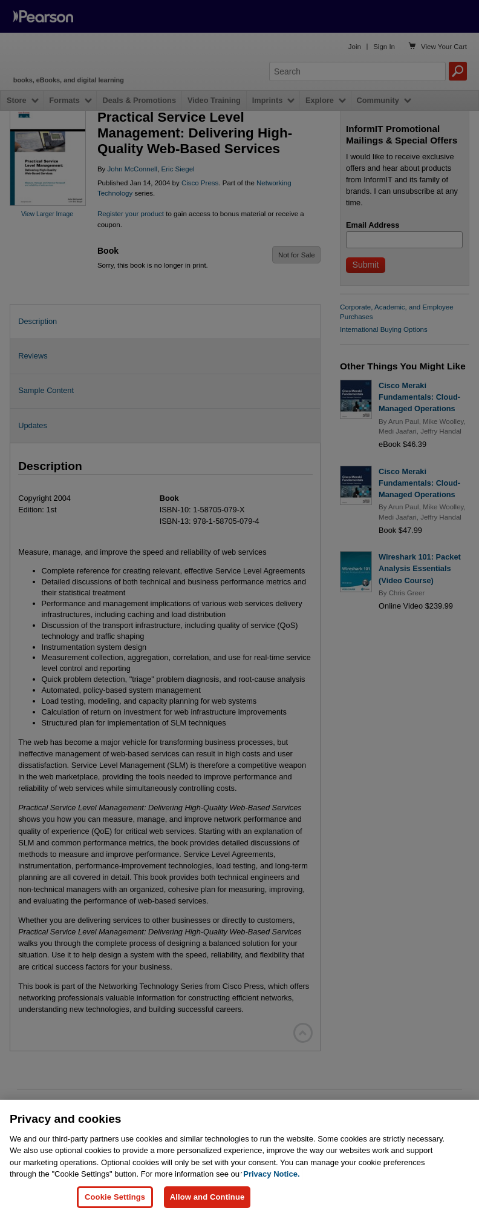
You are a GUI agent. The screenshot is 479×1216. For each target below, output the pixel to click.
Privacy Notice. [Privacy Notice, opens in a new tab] (271, 1173)
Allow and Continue (207, 1196)
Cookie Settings (115, 1196)
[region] (239, 1158)
